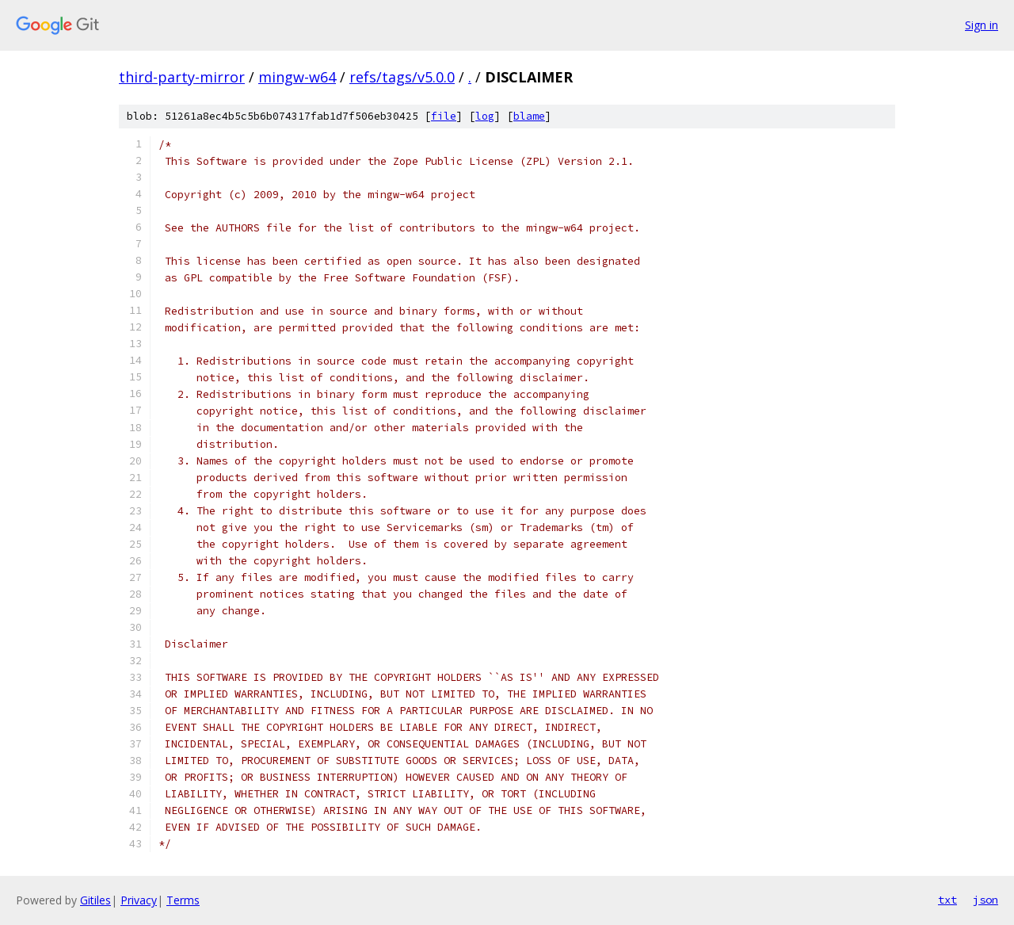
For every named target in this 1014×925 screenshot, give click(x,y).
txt (947, 900)
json (985, 900)
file (443, 116)
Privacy (138, 900)
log (484, 116)
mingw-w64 (297, 76)
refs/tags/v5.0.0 (402, 76)
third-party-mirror (182, 76)
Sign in (981, 24)
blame (529, 116)
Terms (183, 900)
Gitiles (95, 900)
